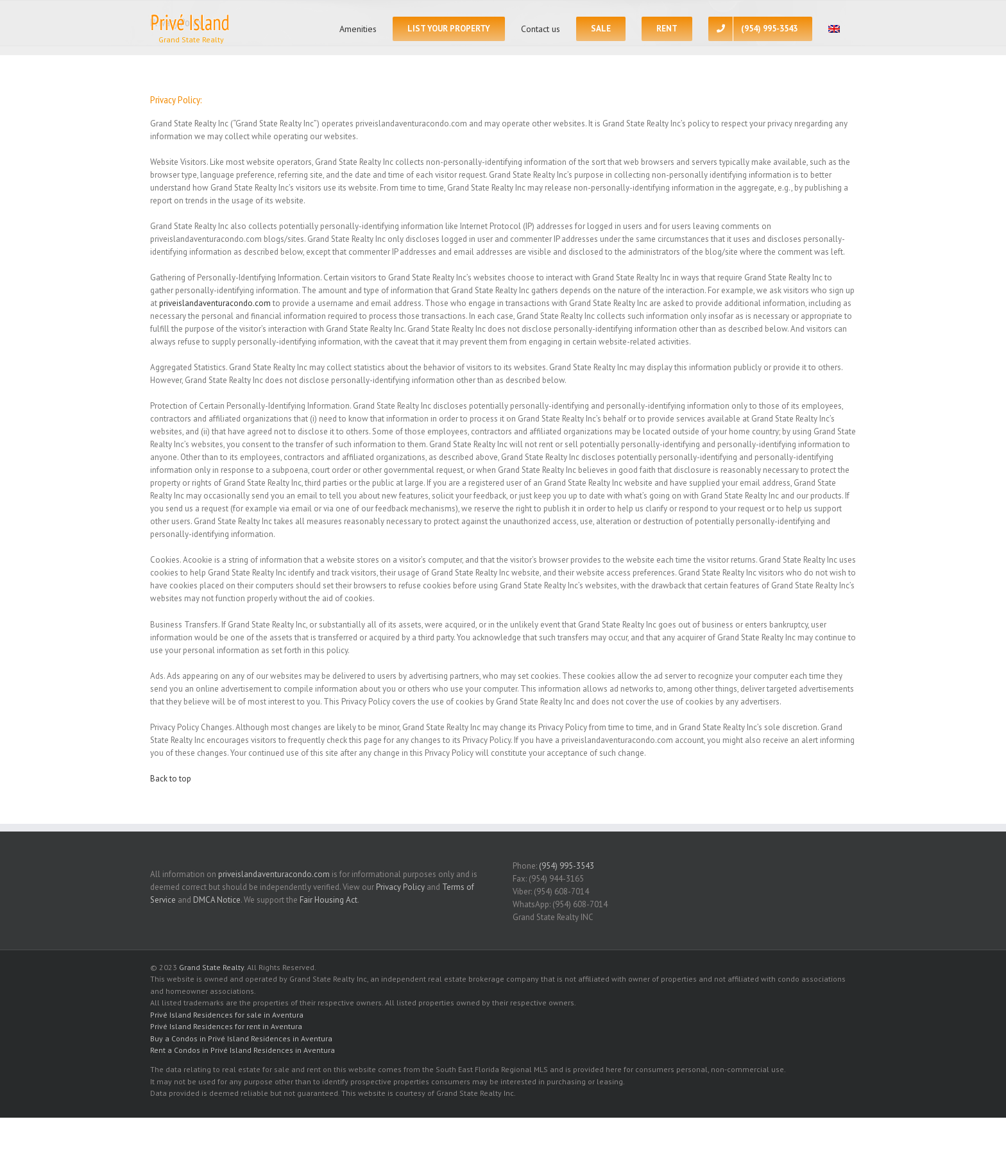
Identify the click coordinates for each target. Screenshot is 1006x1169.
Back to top (170, 778)
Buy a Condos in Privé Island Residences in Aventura (241, 1038)
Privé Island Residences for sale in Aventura (226, 1015)
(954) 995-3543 (566, 865)
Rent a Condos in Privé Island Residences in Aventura (242, 1050)
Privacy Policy (400, 887)
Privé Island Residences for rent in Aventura (226, 1026)
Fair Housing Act (328, 899)
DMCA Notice (217, 899)
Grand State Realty (211, 967)
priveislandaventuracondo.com (215, 303)
